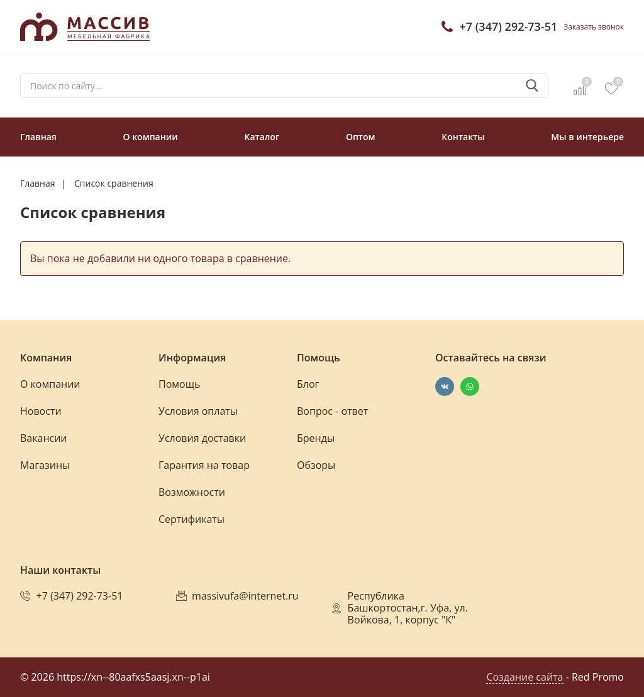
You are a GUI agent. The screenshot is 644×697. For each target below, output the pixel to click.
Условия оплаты (198, 411)
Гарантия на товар (204, 465)
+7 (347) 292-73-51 (508, 26)
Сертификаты (191, 519)
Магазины (45, 465)
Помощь (179, 384)
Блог (308, 384)
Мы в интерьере (587, 137)
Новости (41, 411)
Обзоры (316, 465)
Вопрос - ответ (332, 411)
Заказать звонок (594, 26)
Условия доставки (202, 438)
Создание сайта (524, 677)
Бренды (316, 438)
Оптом (360, 137)
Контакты (462, 137)
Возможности (191, 492)
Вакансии (43, 438)
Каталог (261, 137)
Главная (38, 137)
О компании (150, 137)
